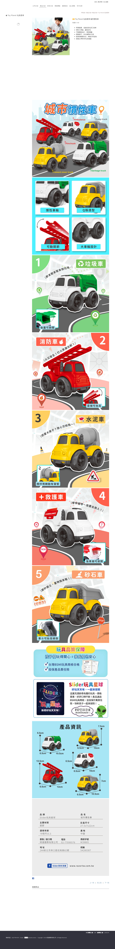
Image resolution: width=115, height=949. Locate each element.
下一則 (107, 883)
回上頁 (99, 883)
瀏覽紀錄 (111, 2)
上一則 (92, 883)
